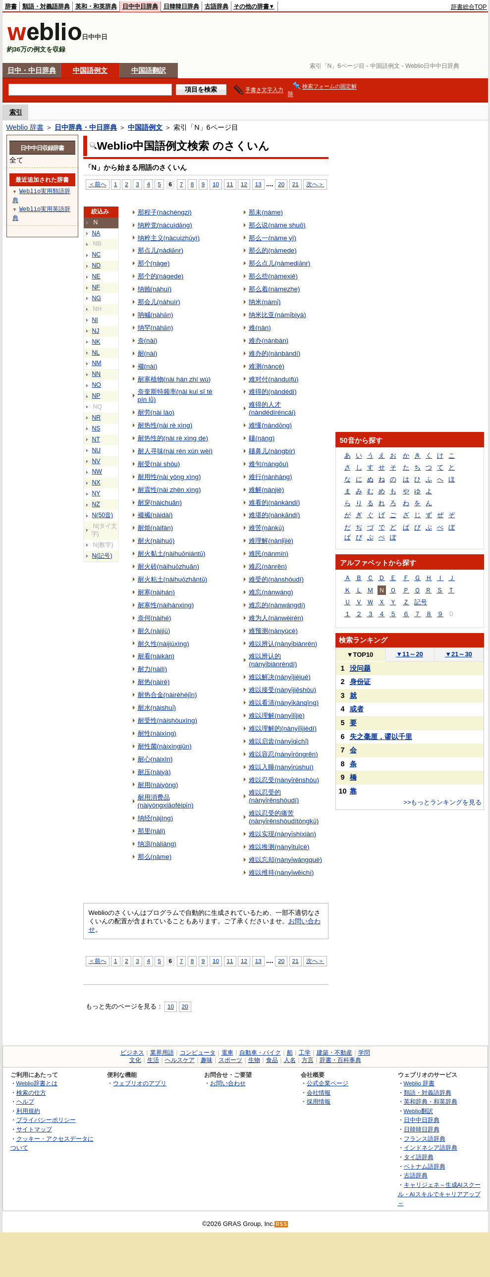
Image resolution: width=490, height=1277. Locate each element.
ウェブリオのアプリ (139, 1083)
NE (96, 276)
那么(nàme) (155, 856)
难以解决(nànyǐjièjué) (280, 677)
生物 (254, 1060)
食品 (272, 1060)
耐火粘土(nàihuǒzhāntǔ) (173, 579)
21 (295, 184)
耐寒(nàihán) (156, 592)
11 (230, 184)
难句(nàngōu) (268, 464)
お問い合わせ (228, 1083)
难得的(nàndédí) (273, 391)
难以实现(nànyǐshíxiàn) (282, 834)
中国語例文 (90, 70)
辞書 (11, 6)
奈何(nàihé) (154, 618)
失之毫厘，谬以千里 (381, 737)
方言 (308, 1060)
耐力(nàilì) (152, 669)
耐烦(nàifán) (155, 528)
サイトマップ (34, 1129)
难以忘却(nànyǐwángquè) (285, 859)
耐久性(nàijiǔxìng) (163, 643)
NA (96, 233)
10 (216, 184)
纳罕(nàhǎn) (155, 327)
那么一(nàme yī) (272, 238)
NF (96, 287)
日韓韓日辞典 (181, 6)
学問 (364, 1053)
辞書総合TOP (469, 6)
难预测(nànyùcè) (273, 631)
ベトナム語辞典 (424, 1166)
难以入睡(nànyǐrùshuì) (281, 767)
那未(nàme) (266, 212)
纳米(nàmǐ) (264, 302)
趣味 (207, 1060)
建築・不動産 (334, 1053)
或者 (357, 709)
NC (96, 254)
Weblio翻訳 (418, 1111)
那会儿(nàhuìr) (159, 302)
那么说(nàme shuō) (277, 225)
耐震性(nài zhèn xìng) (169, 489)
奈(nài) (148, 340)
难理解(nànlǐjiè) (271, 540)
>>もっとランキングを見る (442, 802)
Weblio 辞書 (25, 127)
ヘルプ (25, 1101)
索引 (15, 112)
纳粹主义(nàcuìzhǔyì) (169, 238)
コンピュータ (198, 1053)
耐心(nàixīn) (155, 759)
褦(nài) (148, 366)
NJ (96, 330)
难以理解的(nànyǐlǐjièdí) (283, 728)
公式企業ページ (327, 1083)
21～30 (458, 654)
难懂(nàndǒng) (270, 425)
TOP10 (360, 654)
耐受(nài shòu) (159, 464)
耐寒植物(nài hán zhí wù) (174, 379)
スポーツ (230, 1060)
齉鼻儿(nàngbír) (272, 451)
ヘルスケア (180, 1060)
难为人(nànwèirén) (276, 618)
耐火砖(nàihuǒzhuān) (169, 566)
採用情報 (318, 1101)
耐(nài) (148, 353)
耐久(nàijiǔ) (154, 631)
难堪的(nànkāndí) (274, 515)
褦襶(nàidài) (155, 515)
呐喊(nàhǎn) (155, 315)
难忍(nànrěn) (268, 566)
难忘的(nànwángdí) (277, 605)
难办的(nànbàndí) (274, 353)
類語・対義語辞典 (46, 6)
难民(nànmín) (268, 553)
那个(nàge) (154, 263)
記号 (420, 602)
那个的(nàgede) (161, 276)
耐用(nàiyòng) (158, 785)
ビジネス (132, 1053)
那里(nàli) (151, 831)
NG (96, 298)
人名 (290, 1060)
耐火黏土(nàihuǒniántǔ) (172, 553)
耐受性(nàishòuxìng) (168, 720)
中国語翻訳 (148, 70)
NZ (96, 504)
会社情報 (318, 1092)
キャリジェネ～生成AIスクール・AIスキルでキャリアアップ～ (439, 1193)
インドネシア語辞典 (430, 1147)
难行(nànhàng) (270, 476)
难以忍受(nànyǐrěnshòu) (284, 780)
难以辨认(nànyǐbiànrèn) (283, 643)
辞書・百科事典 (340, 1060)
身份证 (360, 682)
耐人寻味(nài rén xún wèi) (175, 451)
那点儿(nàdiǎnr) (160, 250)
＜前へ (98, 184)
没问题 (360, 668)
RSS (281, 1224)
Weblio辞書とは (36, 1083)
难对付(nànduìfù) (273, 379)
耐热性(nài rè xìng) (165, 425)
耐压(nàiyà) (154, 772)
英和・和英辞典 (96, 6)
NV (96, 461)
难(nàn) (260, 327)
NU (96, 450)
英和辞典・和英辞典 (430, 1101)
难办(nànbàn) (268, 340)
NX (96, 482)
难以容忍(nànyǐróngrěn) (283, 754)
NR (96, 417)
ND (96, 265)
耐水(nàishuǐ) (157, 707)
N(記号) (102, 555)
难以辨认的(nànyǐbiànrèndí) (273, 660)
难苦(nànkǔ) (266, 528)
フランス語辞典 (424, 1138)
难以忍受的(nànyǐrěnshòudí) (274, 796)
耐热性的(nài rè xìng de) (173, 438)
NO (96, 384)
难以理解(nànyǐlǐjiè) (277, 715)
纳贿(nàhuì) (155, 289)
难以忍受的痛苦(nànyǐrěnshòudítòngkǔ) (284, 817)
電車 (227, 1053)
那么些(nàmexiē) (273, 276)
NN (96, 374)
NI (95, 320)
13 (258, 184)
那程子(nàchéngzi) (165, 212)
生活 (153, 1060)
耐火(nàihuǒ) (156, 540)
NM (97, 363)
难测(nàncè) (266, 366)
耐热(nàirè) (154, 682)
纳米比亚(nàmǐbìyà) (277, 315)
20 (281, 184)
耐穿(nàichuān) (160, 502)
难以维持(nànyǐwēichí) (281, 872)
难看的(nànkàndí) (274, 502)
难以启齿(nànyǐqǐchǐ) (279, 741)
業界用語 (162, 1053)
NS (96, 428)
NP (96, 395)
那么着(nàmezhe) (274, 289)
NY (96, 493)
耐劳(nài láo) (156, 412)
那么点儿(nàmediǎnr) (279, 263)
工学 (305, 1053)
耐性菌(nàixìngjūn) (165, 746)
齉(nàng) (261, 438)
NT (96, 439)
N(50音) (102, 515)
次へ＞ (315, 184)
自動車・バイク (260, 1053)
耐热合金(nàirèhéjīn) (167, 694)
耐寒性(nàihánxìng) (166, 605)
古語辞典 (216, 6)
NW (97, 471)
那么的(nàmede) (273, 250)
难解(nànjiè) (266, 489)
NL (96, 352)
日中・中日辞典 (31, 70)
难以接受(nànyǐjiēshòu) (282, 689)
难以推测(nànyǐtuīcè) (279, 847)
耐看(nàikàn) (156, 656)
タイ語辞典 (419, 1157)
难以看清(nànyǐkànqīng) (284, 702)
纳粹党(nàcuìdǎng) (165, 225)
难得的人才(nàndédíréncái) (272, 408)
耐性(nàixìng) (157, 733)
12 (244, 184)
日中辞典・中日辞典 (85, 127)
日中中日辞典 (140, 6)
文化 (135, 1060)
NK (96, 341)
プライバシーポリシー (46, 1120)
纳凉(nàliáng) (157, 844)
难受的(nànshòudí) (276, 579)
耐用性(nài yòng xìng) (169, 476)
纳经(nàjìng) (155, 818)
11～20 (409, 654)
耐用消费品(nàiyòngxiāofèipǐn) (166, 801)
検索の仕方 (31, 1092)
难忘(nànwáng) (271, 592)
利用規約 (28, 1111)
